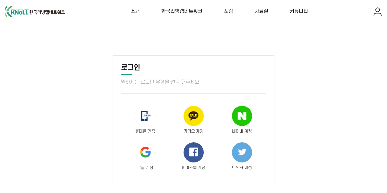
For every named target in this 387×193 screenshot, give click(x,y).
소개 (135, 11)
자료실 (261, 11)
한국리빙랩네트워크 (181, 11)
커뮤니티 (299, 11)
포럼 (228, 11)
